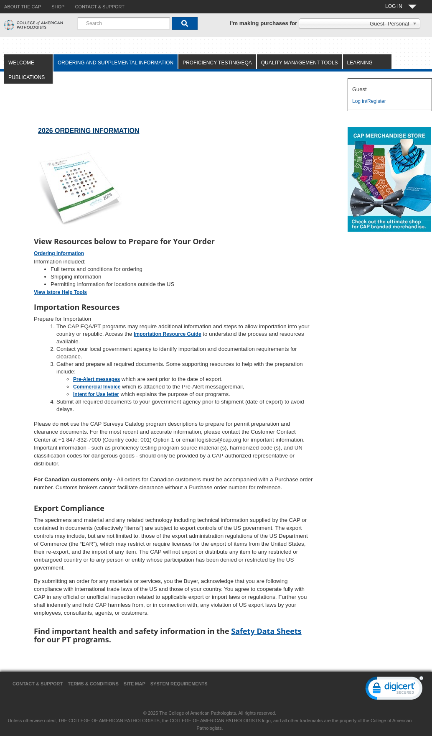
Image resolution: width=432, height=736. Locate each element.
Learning (360, 63)
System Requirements (179, 683)
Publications (26, 77)
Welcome (21, 63)
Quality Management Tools (299, 63)
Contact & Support (38, 683)
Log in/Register (369, 101)
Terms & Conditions (93, 683)
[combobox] (123, 23)
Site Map (134, 683)
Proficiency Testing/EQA (217, 63)
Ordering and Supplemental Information (115, 63)
